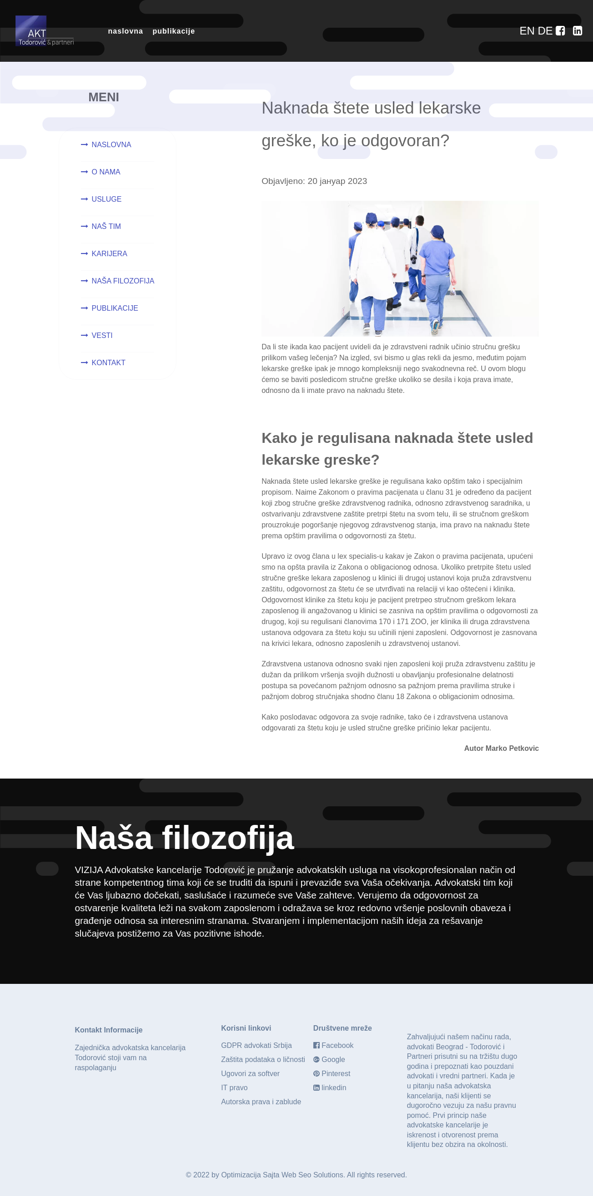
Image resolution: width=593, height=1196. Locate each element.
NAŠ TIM (106, 226)
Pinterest (336, 1073)
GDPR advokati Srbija (256, 1045)
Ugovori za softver (250, 1073)
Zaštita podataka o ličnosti (263, 1059)
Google (333, 1059)
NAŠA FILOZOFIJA (123, 281)
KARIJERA (109, 254)
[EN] (528, 31)
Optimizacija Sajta (250, 1175)
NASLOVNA (111, 145)
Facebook (337, 1045)
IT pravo (234, 1088)
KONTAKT (109, 363)
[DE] (547, 31)
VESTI (102, 335)
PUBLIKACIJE (115, 308)
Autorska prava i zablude (261, 1102)
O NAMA (106, 172)
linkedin (334, 1088)
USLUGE (107, 199)
